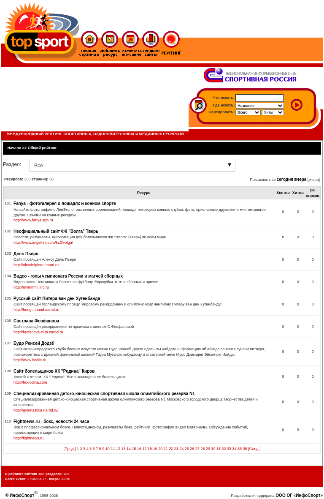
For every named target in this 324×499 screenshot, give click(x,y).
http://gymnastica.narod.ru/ (36, 410)
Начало (15, 148)
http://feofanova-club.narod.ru (38, 332)
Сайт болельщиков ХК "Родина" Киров (54, 371)
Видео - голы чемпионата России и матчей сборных (68, 276)
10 (107, 449)
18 (150, 449)
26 (192, 449)
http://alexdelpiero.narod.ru (36, 265)
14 (129, 449)
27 (197, 449)
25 (187, 449)
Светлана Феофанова (36, 321)
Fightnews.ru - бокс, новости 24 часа (51, 421)
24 (181, 449)
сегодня (285, 179)
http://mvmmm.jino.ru (31, 287)
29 (208, 449)
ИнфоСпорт (22, 495)
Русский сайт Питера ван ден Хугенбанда (57, 298)
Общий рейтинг (42, 148)
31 (218, 449)
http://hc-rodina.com (30, 382)
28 (202, 449)
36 (245, 449)
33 (229, 449)
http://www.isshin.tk (30, 360)
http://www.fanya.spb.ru (33, 220)
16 (139, 449)
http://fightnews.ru (28, 438)
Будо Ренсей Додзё (34, 343)
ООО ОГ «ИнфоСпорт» (299, 495)
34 (234, 449)
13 (123, 449)
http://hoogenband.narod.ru (36, 310)
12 (118, 449)
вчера (300, 179)
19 (155, 449)
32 (224, 449)
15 (134, 449)
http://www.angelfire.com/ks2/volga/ (43, 242)
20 (160, 449)
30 (213, 449)
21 (166, 449)
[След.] (254, 449)
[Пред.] (70, 449)
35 (240, 449)
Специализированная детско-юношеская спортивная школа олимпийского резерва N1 (104, 393)
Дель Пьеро (26, 253)
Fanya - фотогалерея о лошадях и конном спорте (65, 203)
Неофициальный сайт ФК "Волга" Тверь (56, 231)
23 (176, 449)
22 (171, 449)
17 (145, 449)
